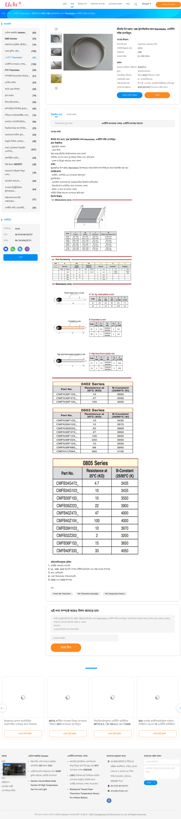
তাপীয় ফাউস (20, 82)
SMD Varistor (20, 38)
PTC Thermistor (20, 70)
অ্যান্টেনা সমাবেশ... (20, 181)
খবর (3, 778)
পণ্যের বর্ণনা (71, 114)
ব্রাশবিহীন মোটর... (20, 157)
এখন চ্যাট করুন (168, 4)
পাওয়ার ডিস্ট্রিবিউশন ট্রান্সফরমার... (20, 189)
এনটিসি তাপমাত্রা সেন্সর (77, 756)
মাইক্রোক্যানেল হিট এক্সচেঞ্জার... (20, 199)
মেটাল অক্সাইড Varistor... (20, 32)
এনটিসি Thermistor (20, 57)
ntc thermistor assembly (88, 594)
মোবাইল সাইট (7, 786)
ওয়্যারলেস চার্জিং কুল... (20, 134)
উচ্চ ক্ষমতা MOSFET (20, 164)
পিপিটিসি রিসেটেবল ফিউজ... (20, 76)
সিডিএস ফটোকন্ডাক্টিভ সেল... (20, 115)
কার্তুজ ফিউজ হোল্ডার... (20, 141)
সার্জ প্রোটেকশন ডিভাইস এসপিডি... (20, 149)
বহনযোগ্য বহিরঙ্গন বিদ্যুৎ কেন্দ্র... (20, 173)
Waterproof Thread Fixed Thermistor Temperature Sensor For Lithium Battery (84, 793)
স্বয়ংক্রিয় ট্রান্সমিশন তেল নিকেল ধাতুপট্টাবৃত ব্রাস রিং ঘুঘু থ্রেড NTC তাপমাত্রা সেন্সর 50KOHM (84, 765)
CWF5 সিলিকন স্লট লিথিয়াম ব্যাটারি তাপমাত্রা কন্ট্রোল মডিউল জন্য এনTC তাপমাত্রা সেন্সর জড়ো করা (84, 779)
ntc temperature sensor (115, 594)
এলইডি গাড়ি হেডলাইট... (20, 207)
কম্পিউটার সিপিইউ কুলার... (20, 108)
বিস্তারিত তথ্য (56, 114)
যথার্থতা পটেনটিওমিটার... (20, 121)
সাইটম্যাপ (5, 782)
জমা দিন (66, 647)
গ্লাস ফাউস (20, 95)
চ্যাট (20, 257)
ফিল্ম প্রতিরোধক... (20, 102)
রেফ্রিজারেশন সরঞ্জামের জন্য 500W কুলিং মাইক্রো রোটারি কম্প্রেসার (46, 773)
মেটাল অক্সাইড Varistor (38, 756)
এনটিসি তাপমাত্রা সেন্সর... (20, 64)
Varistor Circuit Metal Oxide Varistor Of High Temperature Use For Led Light (44, 785)
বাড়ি (3, 761)
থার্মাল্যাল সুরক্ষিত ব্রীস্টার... (20, 44)
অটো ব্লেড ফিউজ (20, 89)
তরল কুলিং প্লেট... (20, 51)
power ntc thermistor (62, 594)
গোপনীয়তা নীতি (8, 790)
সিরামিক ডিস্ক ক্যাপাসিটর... (20, 128)
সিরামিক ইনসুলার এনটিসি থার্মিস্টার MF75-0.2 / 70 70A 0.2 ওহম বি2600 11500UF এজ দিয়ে (112, 724)
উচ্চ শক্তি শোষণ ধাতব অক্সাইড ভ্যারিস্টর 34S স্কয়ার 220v (43, 763)
